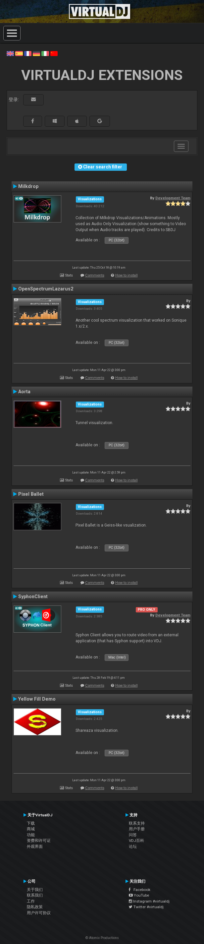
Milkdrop (28, 186)
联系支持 (137, 823)
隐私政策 (35, 907)
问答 (133, 835)
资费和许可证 (39, 840)
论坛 (133, 846)
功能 (31, 835)
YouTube (139, 895)
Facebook (139, 889)
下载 (31, 823)
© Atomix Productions (102, 938)
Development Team (172, 198)
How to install (126, 275)
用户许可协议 (39, 913)
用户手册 (137, 829)
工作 (31, 901)
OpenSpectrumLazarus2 (45, 288)
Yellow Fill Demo (37, 699)
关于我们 (35, 889)
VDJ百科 (136, 840)
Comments (94, 275)
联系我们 (35, 895)
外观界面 (35, 846)
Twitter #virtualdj (146, 907)
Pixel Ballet (31, 494)
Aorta (24, 391)
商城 (31, 829)
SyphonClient (33, 596)
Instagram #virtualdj (149, 901)
